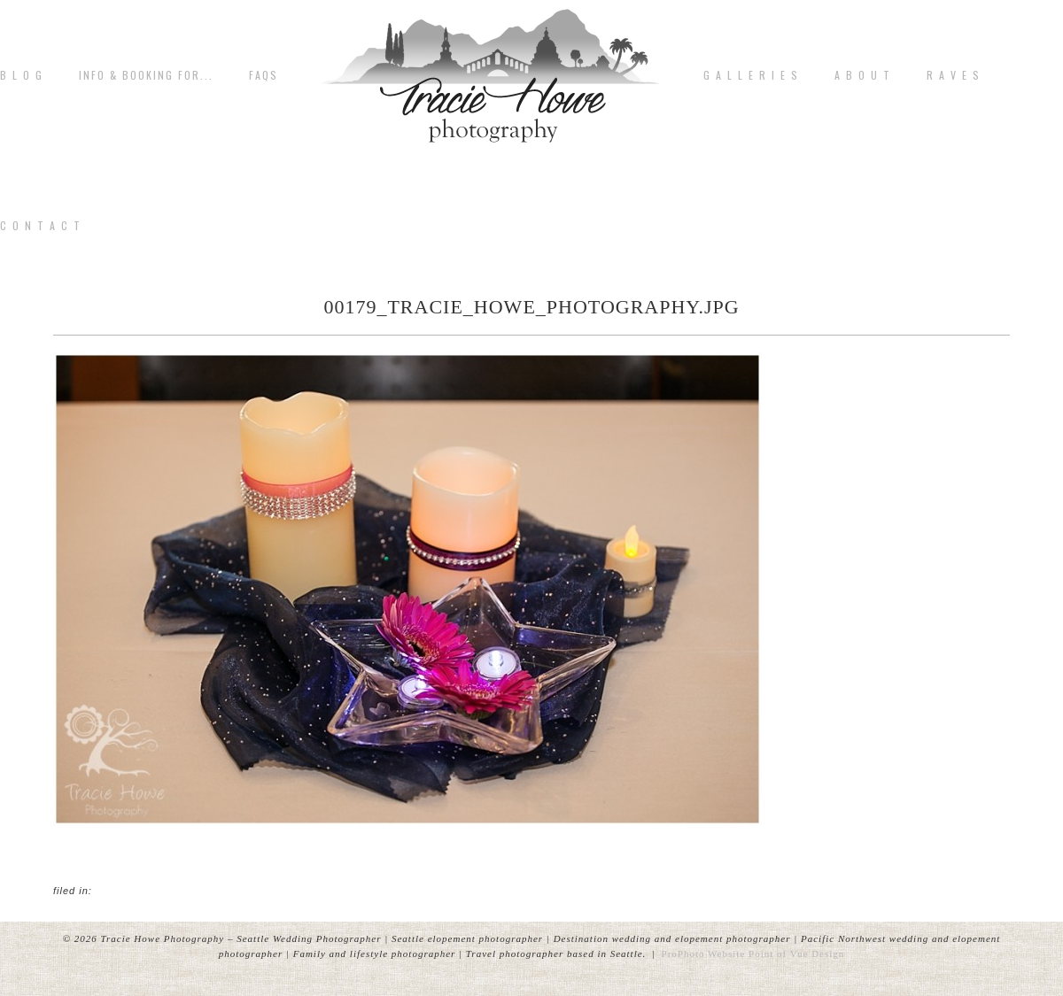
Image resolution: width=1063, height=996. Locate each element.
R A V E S (954, 75)
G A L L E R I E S (751, 75)
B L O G (21, 75)
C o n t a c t (40, 225)
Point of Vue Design (796, 953)
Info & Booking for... (146, 75)
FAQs (263, 75)
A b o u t (862, 75)
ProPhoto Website (704, 953)
